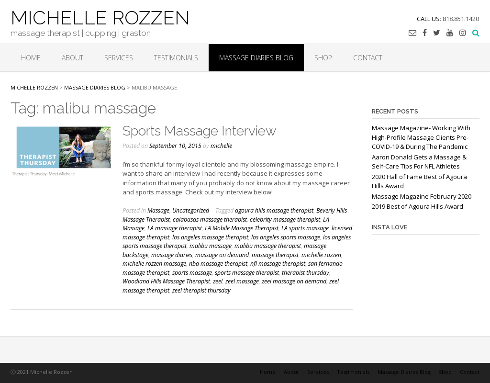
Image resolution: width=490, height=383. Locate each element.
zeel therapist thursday (201, 290)
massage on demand (222, 255)
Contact (367, 57)
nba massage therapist (218, 263)
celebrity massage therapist (285, 219)
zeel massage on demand (294, 281)
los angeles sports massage (285, 237)
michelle (221, 146)
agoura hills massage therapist (274, 210)
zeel (218, 281)
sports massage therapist (247, 273)
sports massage (192, 273)
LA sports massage (305, 228)
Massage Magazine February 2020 (421, 196)
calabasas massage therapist (210, 219)
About (72, 57)
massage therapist (275, 255)
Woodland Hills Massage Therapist (166, 281)
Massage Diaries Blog (256, 57)
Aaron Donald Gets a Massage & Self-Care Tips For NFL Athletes (419, 162)
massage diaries (171, 255)
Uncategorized (190, 210)
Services (118, 57)
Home (31, 57)
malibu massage (210, 246)
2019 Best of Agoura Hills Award (417, 206)
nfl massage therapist (277, 263)
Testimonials (176, 57)
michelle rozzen (321, 255)
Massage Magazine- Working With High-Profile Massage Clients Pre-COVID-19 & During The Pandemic (421, 137)
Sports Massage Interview (199, 131)
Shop (323, 57)
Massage (158, 210)
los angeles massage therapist (210, 237)
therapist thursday (305, 273)
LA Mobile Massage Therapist (241, 228)
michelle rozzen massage (154, 263)
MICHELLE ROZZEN (100, 16)
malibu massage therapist (267, 246)
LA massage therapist (174, 228)
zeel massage (242, 281)
